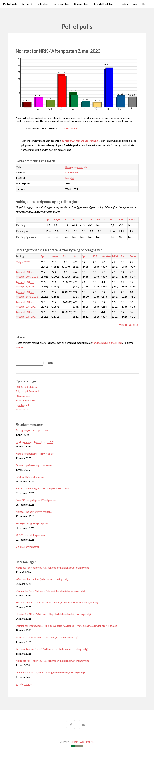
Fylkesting (42, 3)
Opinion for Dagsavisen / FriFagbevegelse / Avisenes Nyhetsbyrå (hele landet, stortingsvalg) (67, 625)
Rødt (122, 219)
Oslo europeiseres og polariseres (34, 465)
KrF (90, 219)
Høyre (57, 219)
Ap (47, 219)
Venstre (100, 219)
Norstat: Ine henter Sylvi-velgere (34, 511)
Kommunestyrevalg (76, 166)
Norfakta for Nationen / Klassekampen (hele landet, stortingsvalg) (52, 567)
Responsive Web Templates (81, 741)
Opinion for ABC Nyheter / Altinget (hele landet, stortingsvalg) (50, 590)
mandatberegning (79, 140)
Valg (135, 3)
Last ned (133, 324)
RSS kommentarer (26, 400)
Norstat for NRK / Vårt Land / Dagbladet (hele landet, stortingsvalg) (53, 614)
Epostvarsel (22, 404)
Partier (124, 3)
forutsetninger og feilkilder (107, 342)
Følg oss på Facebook (28, 391)
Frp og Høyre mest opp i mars (32, 430)
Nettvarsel (22, 409)
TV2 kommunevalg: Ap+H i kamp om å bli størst (42, 488)
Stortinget (26, 3)
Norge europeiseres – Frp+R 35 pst (35, 453)
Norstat (69, 177)
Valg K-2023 (23, 262)
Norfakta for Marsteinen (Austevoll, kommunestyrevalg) (47, 637)
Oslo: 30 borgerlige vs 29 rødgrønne (36, 500)
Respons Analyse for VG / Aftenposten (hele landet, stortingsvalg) (52, 649)
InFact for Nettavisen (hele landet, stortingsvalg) (42, 579)
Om (144, 3)
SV (73, 219)
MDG (112, 219)
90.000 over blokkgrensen (30, 535)
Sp (81, 219)
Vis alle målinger (25, 683)
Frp (66, 219)
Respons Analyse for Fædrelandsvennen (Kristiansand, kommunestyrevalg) (57, 602)
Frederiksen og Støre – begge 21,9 (34, 441)
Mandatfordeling (103, 3)
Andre (131, 219)
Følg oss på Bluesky (26, 386)
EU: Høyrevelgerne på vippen (32, 523)
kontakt (20, 347)
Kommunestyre (61, 3)
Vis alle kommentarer (27, 546)
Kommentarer (82, 3)
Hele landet (71, 172)
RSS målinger (23, 395)
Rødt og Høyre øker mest (30, 476)
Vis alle (123, 324)
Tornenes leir (70, 128)
